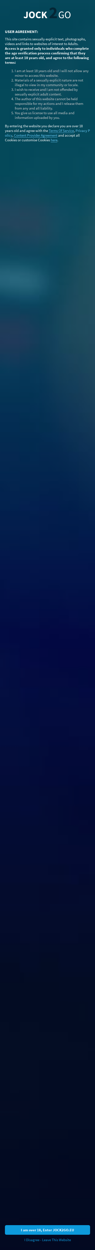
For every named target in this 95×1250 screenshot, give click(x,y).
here (54, 140)
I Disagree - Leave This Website (47, 1239)
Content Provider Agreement (35, 135)
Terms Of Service (61, 130)
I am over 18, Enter (47, 1230)
